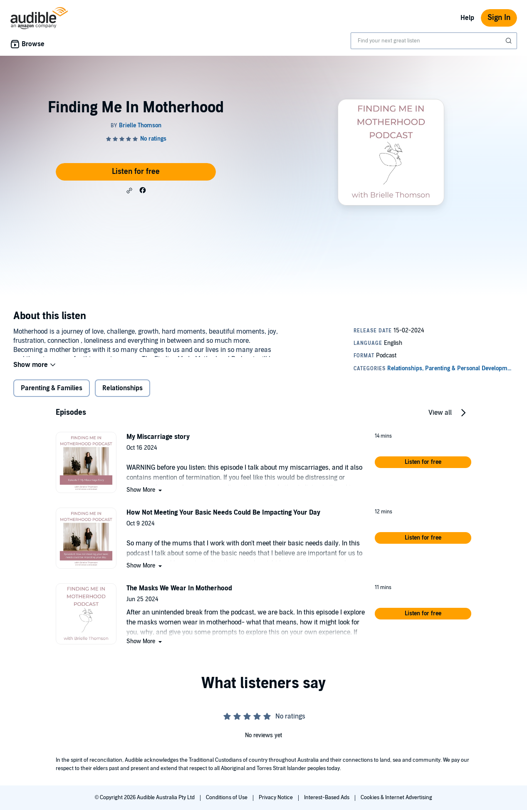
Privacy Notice (276, 797)
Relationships (122, 395)
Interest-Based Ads (327, 797)
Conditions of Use (227, 797)
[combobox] (434, 40)
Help (467, 18)
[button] (129, 190)
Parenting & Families (51, 395)
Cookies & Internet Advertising (396, 797)
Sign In (498, 17)
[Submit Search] (509, 40)
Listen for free (136, 171)
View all (440, 419)
